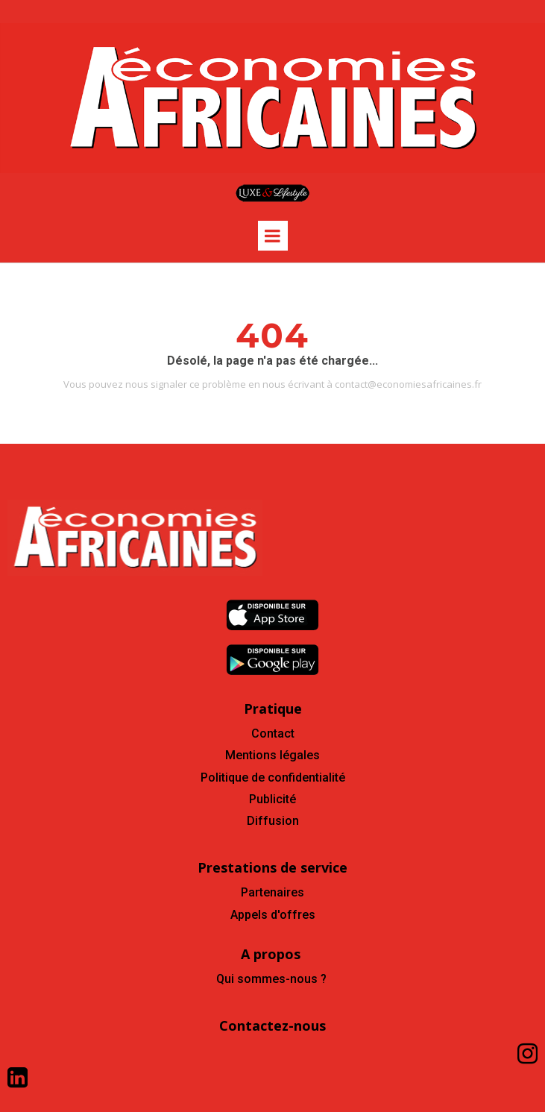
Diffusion (273, 821)
